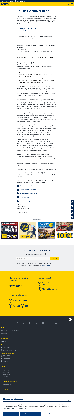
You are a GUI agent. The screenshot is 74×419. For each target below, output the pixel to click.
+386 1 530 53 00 (7, 355)
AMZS (3, 369)
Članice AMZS (5, 372)
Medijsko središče (7, 384)
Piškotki (4, 392)
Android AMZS (6, 358)
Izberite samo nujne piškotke (30, 414)
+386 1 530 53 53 (11, 350)
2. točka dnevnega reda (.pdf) (28, 193)
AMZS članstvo (6, 371)
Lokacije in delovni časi (8, 374)
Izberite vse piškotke (11, 414)
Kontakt (3, 328)
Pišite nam (5, 376)
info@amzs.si (4, 333)
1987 (9, 347)
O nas (3, 366)
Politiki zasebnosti (46, 265)
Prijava (55, 258)
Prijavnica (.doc (24, 197)
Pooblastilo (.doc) (25, 201)
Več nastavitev (47, 414)
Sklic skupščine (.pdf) (26, 186)
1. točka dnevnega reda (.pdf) (28, 190)
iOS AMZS (5, 361)
